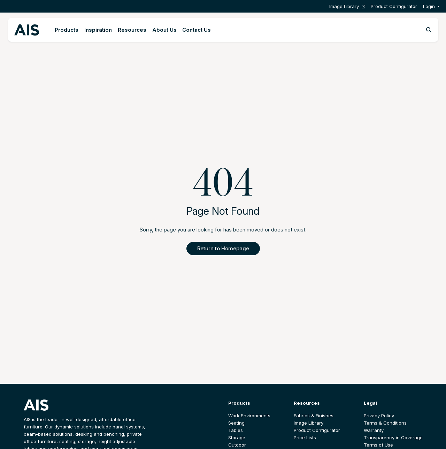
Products (66, 29)
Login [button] (429, 6)
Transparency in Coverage (393, 437)
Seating (236, 423)
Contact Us (196, 29)
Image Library (347, 6)
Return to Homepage (223, 248)
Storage (236, 437)
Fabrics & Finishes (313, 415)
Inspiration (98, 29)
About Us (164, 29)
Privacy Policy (379, 415)
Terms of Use (378, 445)
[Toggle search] (429, 30)
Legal (370, 403)
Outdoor (237, 445)
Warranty (374, 430)
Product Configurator (394, 6)
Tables (235, 430)
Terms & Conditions (385, 423)
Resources (132, 29)
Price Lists (305, 437)
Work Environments (249, 415)
